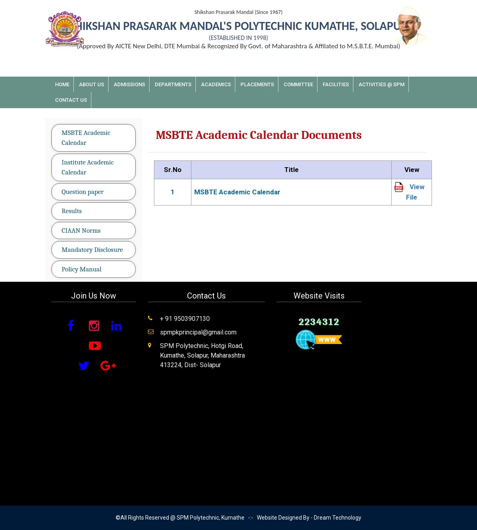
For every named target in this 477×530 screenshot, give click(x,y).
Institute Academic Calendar (88, 167)
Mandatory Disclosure (92, 249)
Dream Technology (337, 517)
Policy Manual (82, 269)
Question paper (83, 192)
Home (62, 84)
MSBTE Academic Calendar (86, 138)
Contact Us (71, 100)
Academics (216, 84)
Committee (298, 84)
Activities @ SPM (381, 84)
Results (72, 211)
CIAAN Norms (81, 230)
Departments (173, 84)
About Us (91, 84)
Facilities (336, 84)
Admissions (129, 84)
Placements (257, 84)
